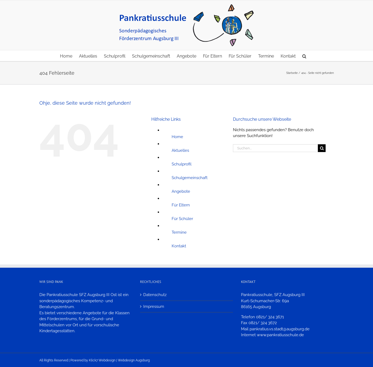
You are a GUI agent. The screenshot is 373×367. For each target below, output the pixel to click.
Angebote (181, 191)
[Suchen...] (275, 148)
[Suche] (322, 148)
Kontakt (179, 246)
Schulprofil (181, 164)
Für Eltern (181, 205)
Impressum (153, 306)
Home (177, 136)
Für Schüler (182, 218)
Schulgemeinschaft (190, 177)
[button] (304, 55)
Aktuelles (180, 150)
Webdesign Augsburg (134, 360)
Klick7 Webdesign (102, 360)
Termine (179, 232)
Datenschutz (155, 294)
